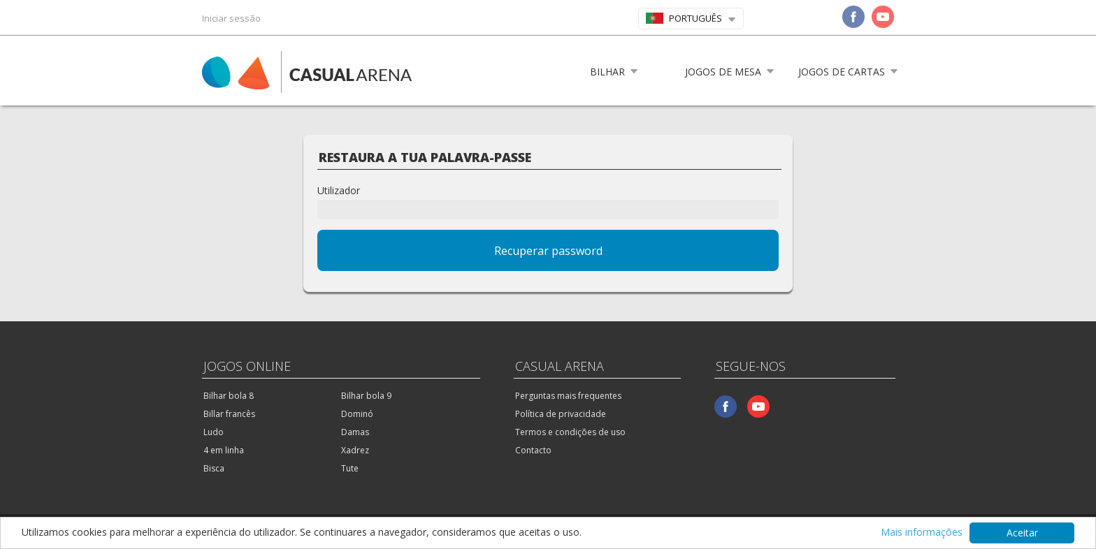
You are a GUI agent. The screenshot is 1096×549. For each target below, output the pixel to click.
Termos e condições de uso (570, 432)
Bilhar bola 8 (228, 396)
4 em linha (223, 450)
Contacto (533, 450)
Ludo (213, 432)
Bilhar (607, 71)
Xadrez (355, 450)
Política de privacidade (560, 414)
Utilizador (338, 190)
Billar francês (229, 414)
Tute (350, 468)
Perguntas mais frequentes (568, 396)
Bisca (213, 468)
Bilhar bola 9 (366, 396)
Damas (355, 432)
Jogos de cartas (841, 71)
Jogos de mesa (723, 71)
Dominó (357, 414)
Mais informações (921, 532)
